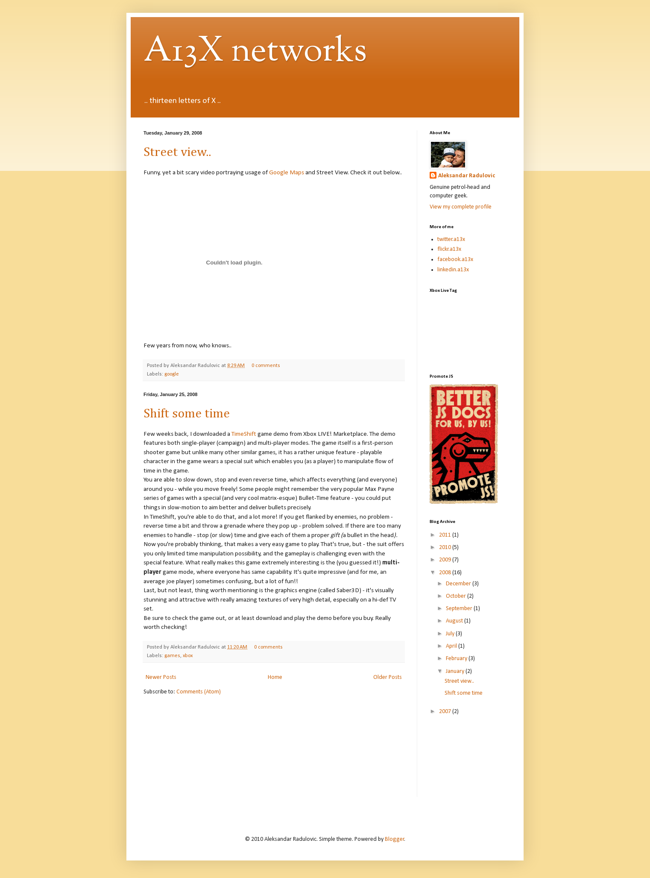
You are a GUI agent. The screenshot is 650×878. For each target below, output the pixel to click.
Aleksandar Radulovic (466, 176)
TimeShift (243, 434)
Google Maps (286, 172)
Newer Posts (161, 677)
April (452, 646)
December (459, 584)
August (455, 621)
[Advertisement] (468, 762)
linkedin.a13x (453, 270)
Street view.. (177, 152)
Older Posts (387, 677)
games (172, 655)
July (451, 634)
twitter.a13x (451, 239)
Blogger (394, 839)
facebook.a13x (455, 259)
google (171, 374)
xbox (188, 655)
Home (275, 677)
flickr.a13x (449, 249)
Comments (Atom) (198, 692)
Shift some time (186, 414)
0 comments (266, 365)
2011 (445, 535)
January (456, 671)
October (456, 596)
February (457, 658)
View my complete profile (461, 207)
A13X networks (255, 52)
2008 (445, 573)
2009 (445, 560)
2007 (445, 711)
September (460, 608)
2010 (445, 547)
